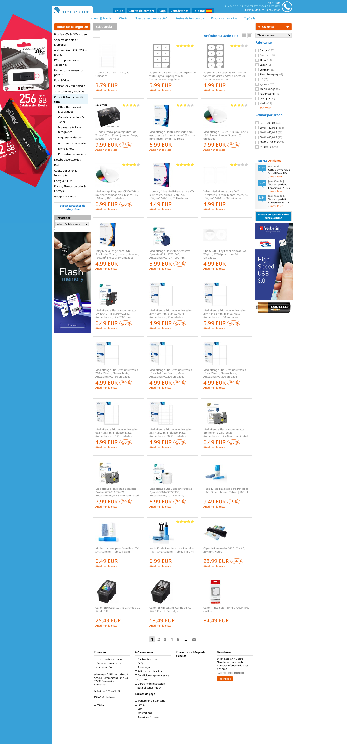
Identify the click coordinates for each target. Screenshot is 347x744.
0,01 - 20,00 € (268, 122)
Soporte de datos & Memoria (66, 42)
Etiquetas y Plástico (70, 137)
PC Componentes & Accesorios (66, 62)
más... (99, 704)
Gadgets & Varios (65, 196)
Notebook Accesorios (67, 159)
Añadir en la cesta (106, 90)
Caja (162, 11)
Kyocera (264, 84)
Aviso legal (143, 667)
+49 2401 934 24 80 (107, 690)
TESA (263, 60)
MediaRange (267, 89)
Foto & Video (62, 80)
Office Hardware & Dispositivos (69, 109)
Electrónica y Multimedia (69, 86)
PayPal (140, 704)
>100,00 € (266, 147)
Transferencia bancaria (150, 700)
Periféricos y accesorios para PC (69, 72)
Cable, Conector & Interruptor (65, 173)
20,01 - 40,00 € (269, 127)
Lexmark (265, 69)
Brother (265, 55)
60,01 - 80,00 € (268, 137)
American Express (147, 717)
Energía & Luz (63, 181)
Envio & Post (66, 148)
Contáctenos (179, 11)
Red (56, 165)
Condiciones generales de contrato (152, 677)
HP (261, 79)
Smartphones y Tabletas (69, 91)
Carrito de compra (141, 11)
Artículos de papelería (72, 143)
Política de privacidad (150, 671)
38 (194, 639)
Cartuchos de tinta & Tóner (71, 119)
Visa (139, 709)
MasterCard (144, 713)
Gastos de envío (146, 659)
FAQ (139, 663)
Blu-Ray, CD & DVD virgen (70, 34)
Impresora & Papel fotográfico (70, 129)
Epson (263, 64)
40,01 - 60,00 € (268, 132)
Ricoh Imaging (269, 74)
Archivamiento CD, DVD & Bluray (70, 52)
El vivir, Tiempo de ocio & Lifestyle (70, 188)
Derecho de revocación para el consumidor (150, 685)
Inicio (119, 11)
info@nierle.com (106, 697)
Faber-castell (267, 93)
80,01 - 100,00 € (269, 142)
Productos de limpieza (72, 154)
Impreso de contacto (108, 659)
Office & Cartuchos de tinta (68, 99)
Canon (264, 50)
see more (265, 108)
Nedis (263, 103)
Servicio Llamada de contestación (108, 665)
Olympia (265, 98)
